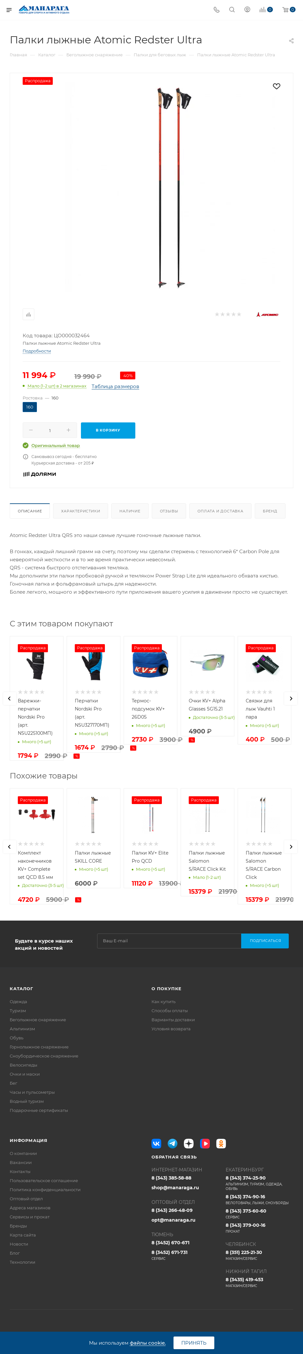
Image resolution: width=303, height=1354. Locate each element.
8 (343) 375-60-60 (259, 1214)
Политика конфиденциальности (45, 1189)
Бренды (18, 1225)
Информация (29, 1140)
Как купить (163, 1001)
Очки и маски (25, 1074)
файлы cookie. (148, 1343)
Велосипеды (23, 1065)
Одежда (18, 1001)
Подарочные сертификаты (39, 1110)
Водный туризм (27, 1101)
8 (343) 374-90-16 (259, 1199)
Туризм (18, 1010)
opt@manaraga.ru (174, 1220)
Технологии (22, 1262)
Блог (15, 1253)
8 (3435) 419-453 (259, 1282)
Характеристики (80, 511)
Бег (13, 1083)
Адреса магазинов (30, 1207)
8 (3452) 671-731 (185, 1255)
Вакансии (21, 1162)
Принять (194, 1343)
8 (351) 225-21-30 (259, 1255)
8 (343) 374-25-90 (259, 1183)
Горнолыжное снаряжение (39, 1046)
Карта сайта (23, 1234)
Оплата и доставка (220, 511)
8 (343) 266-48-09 (172, 1210)
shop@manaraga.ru (175, 1188)
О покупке (167, 988)
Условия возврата (171, 1028)
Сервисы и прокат (30, 1216)
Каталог (21, 988)
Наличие (129, 511)
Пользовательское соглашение (44, 1180)
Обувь (16, 1037)
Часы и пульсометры (32, 1092)
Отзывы (169, 511)
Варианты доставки (173, 1019)
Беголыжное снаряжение (38, 1019)
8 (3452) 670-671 (170, 1243)
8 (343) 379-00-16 (259, 1228)
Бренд (270, 511)
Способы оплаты (170, 1010)
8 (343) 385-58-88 (171, 1178)
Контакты (20, 1171)
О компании (23, 1153)
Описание (30, 511)
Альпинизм (22, 1028)
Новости (19, 1244)
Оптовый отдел (26, 1198)
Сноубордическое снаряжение (44, 1055)
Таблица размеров (115, 386)
